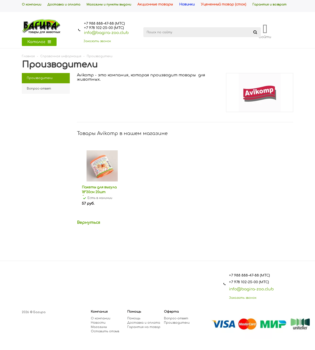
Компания (99, 311)
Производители (177, 322)
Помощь (134, 311)
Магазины (99, 327)
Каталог (39, 42)
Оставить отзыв (105, 331)
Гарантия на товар (143, 327)
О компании (100, 318)
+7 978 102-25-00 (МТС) (104, 28)
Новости (98, 322)
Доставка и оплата (143, 322)
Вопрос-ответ (176, 318)
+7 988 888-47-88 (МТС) (104, 24)
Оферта (171, 311)
